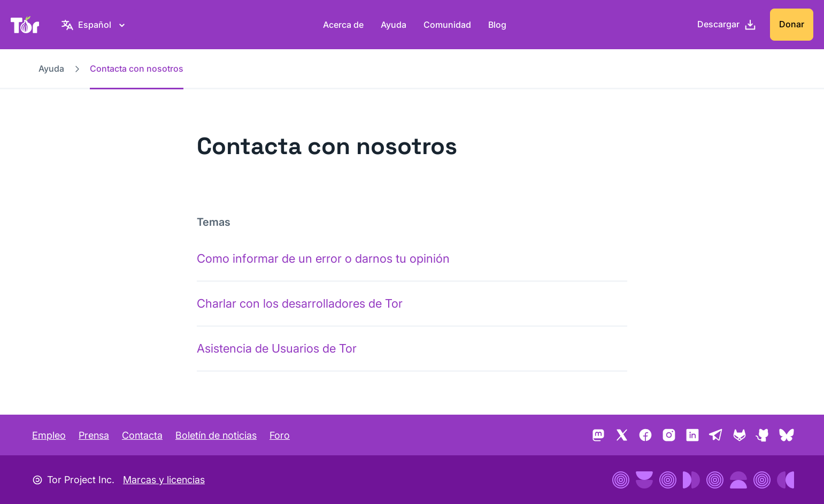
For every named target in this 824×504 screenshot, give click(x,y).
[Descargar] (727, 25)
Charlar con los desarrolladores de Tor (300, 303)
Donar (791, 24)
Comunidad (447, 24)
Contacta (142, 435)
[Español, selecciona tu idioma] (94, 25)
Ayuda (393, 24)
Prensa (94, 435)
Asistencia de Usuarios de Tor (277, 348)
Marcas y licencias (164, 479)
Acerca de (343, 24)
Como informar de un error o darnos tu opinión (323, 258)
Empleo (49, 435)
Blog (497, 24)
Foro (279, 435)
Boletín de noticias (216, 435)
